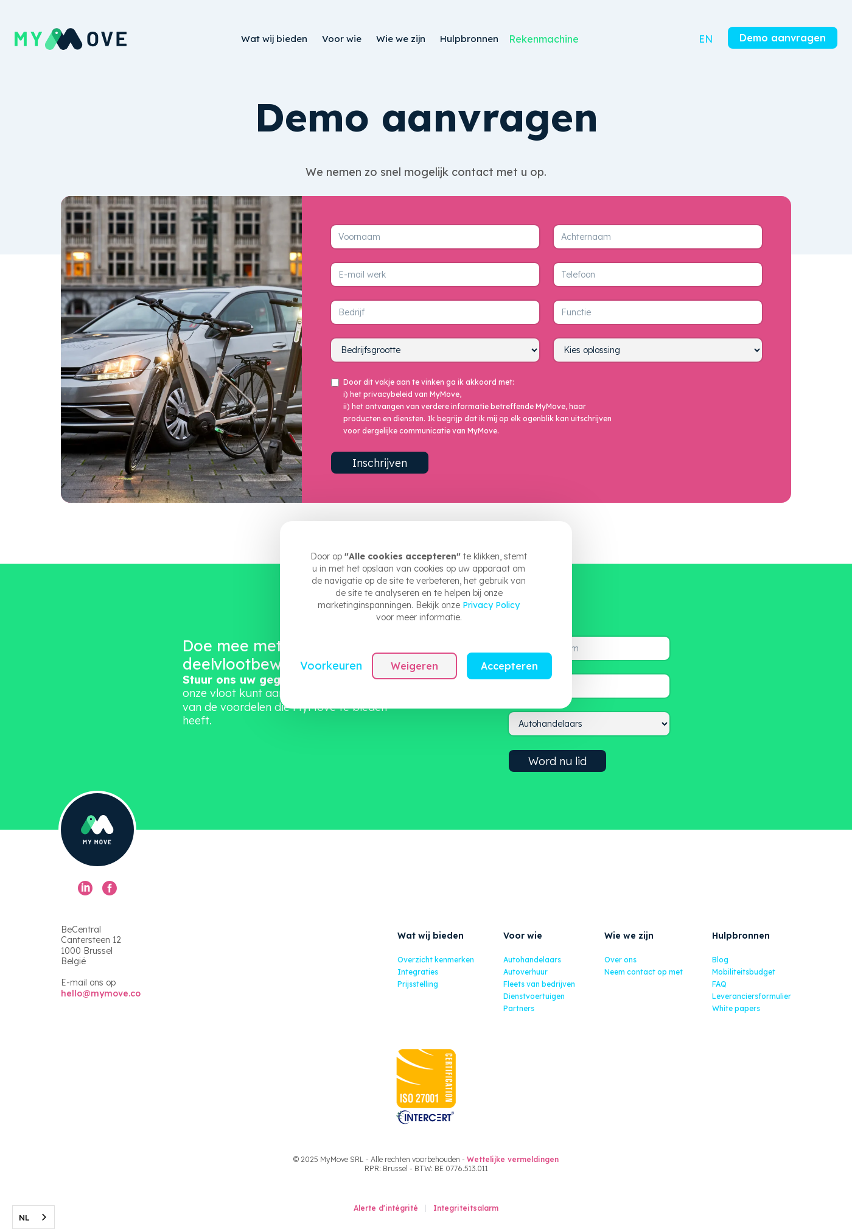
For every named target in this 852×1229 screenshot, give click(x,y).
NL (24, 1217)
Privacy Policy (491, 605)
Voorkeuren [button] (331, 666)
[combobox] (33, 1217)
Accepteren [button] (509, 666)
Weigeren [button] (414, 666)
